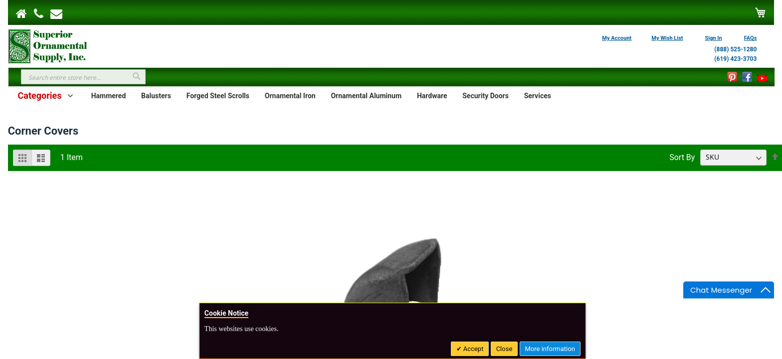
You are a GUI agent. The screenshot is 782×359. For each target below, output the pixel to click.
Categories (39, 95)
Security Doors (485, 96)
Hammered (108, 96)
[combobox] (83, 76)
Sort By (682, 157)
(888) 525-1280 (735, 49)
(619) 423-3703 (735, 58)
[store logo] (48, 45)
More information (550, 349)
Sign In (713, 38)
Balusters (156, 96)
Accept (473, 349)
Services (537, 96)
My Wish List (667, 38)
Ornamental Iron (290, 96)
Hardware (432, 96)
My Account (616, 38)
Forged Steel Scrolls (218, 96)
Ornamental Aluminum (366, 96)
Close (504, 349)
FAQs (750, 38)
